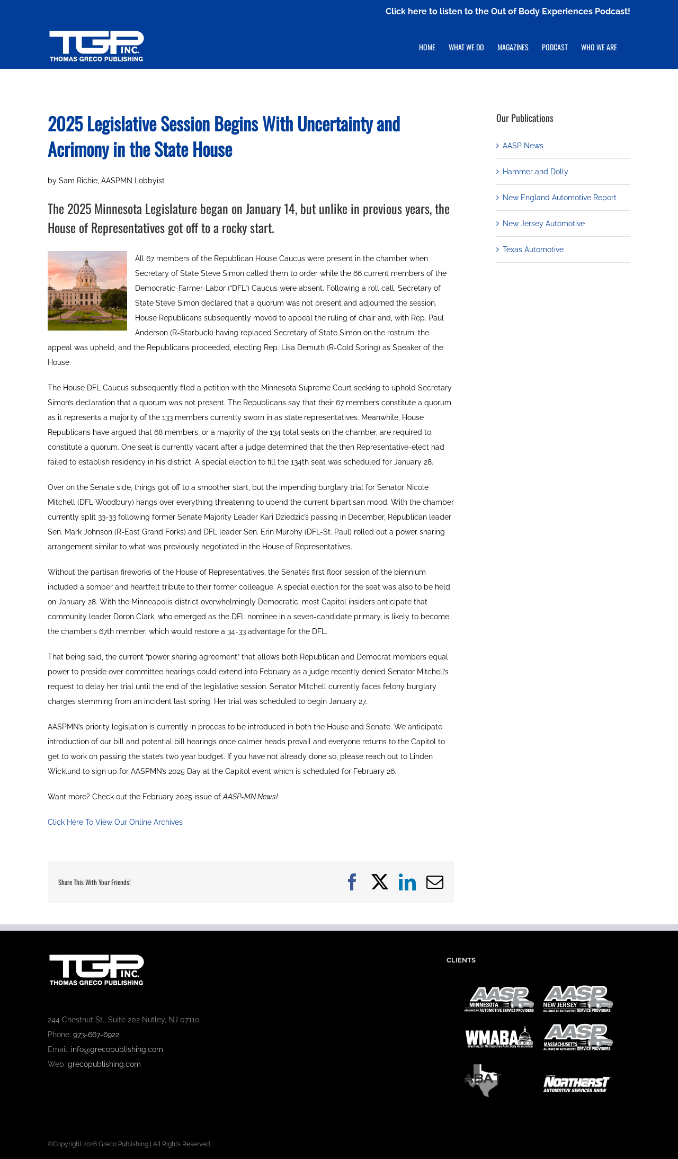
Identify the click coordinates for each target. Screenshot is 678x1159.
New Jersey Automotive (544, 223)
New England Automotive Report (560, 197)
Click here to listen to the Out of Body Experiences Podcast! (508, 11)
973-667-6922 (96, 1034)
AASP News (523, 145)
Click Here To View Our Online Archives (115, 822)
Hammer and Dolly (535, 171)
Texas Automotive (533, 249)
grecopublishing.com (104, 1064)
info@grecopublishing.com (117, 1049)
